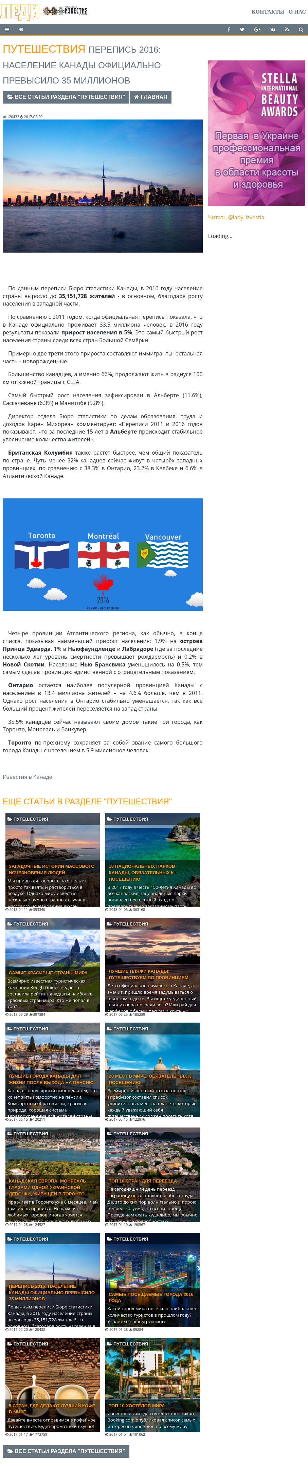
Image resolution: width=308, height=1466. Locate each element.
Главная (150, 97)
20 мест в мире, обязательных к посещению (150, 1079)
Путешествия (27, 819)
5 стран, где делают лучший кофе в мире (52, 1409)
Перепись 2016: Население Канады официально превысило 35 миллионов (52, 1293)
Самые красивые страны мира (48, 972)
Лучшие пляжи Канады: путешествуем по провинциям (148, 974)
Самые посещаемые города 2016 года (151, 1297)
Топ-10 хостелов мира (137, 1405)
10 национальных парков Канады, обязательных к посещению (142, 873)
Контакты (268, 12)
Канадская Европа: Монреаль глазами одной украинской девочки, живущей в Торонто (47, 1187)
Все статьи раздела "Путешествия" (66, 97)
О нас (297, 12)
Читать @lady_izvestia (236, 217)
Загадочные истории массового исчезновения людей (52, 869)
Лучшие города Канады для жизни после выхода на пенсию (51, 1079)
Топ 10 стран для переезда (143, 1181)
